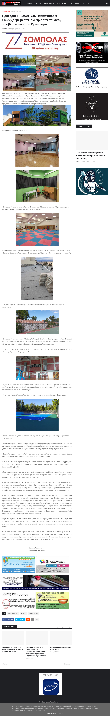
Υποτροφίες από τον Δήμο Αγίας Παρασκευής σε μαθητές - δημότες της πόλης (13, 649)
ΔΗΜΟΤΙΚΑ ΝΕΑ (16, 11)
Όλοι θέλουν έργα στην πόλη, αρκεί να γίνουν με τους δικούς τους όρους (90, 155)
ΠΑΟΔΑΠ (24, 613)
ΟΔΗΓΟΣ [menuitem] (86, 3)
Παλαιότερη (67, 664)
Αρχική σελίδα (6, 11)
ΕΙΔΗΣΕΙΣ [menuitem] (29, 3)
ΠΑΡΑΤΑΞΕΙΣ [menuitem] (62, 3)
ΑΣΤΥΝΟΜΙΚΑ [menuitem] (49, 3)
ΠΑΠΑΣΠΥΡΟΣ (33, 613)
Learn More (52, 714)
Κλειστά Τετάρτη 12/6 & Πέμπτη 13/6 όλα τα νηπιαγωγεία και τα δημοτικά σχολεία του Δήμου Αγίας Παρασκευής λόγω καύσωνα (36, 651)
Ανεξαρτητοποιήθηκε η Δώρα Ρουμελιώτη (60, 648)
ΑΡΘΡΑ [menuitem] (38, 3)
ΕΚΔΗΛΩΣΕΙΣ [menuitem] (74, 3)
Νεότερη (5, 664)
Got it (61, 714)
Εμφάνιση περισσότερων (64, 627)
